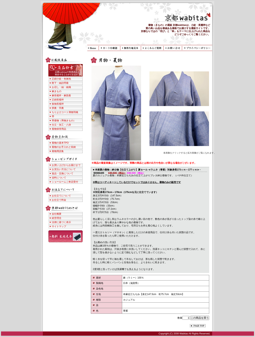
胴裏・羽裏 (58, 108)
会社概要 (56, 213)
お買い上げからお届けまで (66, 165)
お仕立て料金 (59, 200)
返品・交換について (62, 173)
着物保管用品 (59, 129)
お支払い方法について (64, 169)
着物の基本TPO (60, 142)
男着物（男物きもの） (64, 120)
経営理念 (56, 218)
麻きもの (56, 91)
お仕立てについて (61, 195)
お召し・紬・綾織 (61, 87)
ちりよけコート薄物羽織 (65, 112)
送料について (59, 177)
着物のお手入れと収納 (64, 147)
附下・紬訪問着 (60, 83)
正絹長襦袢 (58, 99)
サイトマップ (59, 226)
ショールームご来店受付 (65, 181)
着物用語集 (58, 151)
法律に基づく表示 (61, 222)
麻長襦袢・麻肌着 (61, 95)
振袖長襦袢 (58, 103)
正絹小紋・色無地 (61, 78)
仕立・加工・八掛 (61, 124)
